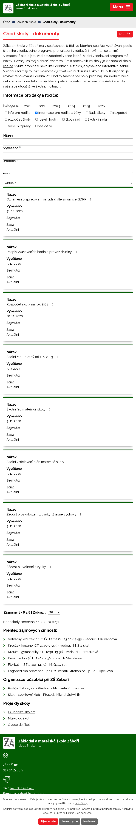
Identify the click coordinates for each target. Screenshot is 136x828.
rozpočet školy (19, 119)
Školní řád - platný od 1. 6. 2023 (33, 357)
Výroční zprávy (19, 126)
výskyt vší (45, 126)
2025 (86, 106)
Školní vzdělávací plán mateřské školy (39, 462)
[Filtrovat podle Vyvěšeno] (68, 156)
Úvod (6, 22)
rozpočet (120, 113)
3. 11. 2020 (14, 263)
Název (8, 135)
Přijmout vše (48, 821)
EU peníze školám (21, 712)
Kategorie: (11, 105)
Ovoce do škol (19, 725)
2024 (71, 106)
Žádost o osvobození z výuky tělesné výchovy (45, 514)
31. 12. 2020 (15, 211)
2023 (56, 106)
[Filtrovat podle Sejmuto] (68, 169)
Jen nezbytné (69, 821)
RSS (125, 34)
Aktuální (13, 229)
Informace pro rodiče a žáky (59, 113)
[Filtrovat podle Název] (68, 141)
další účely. (81, 803)
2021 (27, 106)
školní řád (73, 119)
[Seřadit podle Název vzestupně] (15, 134)
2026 (101, 106)
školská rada (97, 119)
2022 (42, 106)
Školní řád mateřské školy (29, 409)
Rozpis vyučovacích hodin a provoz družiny (42, 252)
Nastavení (89, 821)
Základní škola (26, 22)
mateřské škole (17, 56)
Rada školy (97, 113)
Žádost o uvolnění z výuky (29, 567)
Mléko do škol (18, 718)
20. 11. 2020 (15, 316)
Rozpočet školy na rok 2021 (31, 304)
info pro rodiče (19, 113)
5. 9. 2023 (13, 368)
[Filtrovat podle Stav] (68, 183)
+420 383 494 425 (22, 788)
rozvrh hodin (48, 119)
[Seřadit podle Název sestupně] (15, 135)
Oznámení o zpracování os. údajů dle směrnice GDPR (50, 199)
